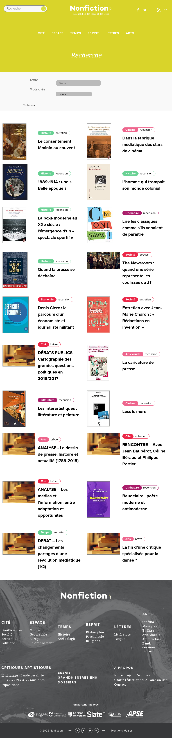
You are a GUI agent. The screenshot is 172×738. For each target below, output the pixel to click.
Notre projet (123, 675)
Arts (130, 33)
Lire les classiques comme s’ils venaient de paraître (142, 228)
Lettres (112, 33)
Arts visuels (133, 354)
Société (130, 254)
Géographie (38, 634)
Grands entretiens (77, 677)
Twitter (83, 730)
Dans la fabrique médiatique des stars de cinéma (142, 145)
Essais (64, 673)
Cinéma (130, 130)
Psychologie (95, 637)
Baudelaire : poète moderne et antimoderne (140, 502)
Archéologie (67, 639)
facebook (137, 10)
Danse (147, 651)
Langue (119, 639)
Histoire (46, 133)
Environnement (42, 643)
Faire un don (158, 680)
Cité (41, 33)
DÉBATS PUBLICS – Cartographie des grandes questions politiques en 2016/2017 (57, 365)
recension (146, 130)
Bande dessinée (148, 645)
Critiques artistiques (26, 668)
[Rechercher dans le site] (25, 8)
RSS (90, 730)
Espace (57, 33)
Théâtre (148, 630)
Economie (47, 299)
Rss (158, 10)
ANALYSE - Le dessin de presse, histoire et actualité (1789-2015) (58, 454)
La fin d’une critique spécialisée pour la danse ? (141, 554)
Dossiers (67, 682)
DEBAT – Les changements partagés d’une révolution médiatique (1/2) (59, 553)
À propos (123, 668)
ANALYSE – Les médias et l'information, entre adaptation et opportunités (56, 502)
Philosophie (95, 632)
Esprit (93, 33)
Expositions (10, 685)
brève (54, 344)
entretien (61, 133)
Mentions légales (121, 730)
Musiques (149, 626)
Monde (35, 630)
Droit (5, 630)
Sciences (15, 630)
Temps (75, 33)
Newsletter (165, 10)
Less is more (134, 411)
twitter (144, 10)
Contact (120, 684)
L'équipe (141, 675)
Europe (35, 639)
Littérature (132, 213)
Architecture (151, 639)
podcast (144, 254)
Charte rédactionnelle (130, 680)
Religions (93, 641)
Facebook (77, 730)
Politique (8, 643)
